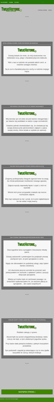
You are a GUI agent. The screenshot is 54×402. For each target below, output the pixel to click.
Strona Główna (42, 10)
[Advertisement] (27, 27)
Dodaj (50, 10)
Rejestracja (16, 2)
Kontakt (2, 397)
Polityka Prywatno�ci (12, 397)
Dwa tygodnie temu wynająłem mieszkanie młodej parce (27, 237)
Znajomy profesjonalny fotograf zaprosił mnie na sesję (27, 166)
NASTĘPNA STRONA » (27, 392)
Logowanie (11, 2)
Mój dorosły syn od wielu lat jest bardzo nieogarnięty (27, 106)
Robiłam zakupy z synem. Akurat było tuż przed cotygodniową (27, 320)
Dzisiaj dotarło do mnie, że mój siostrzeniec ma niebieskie (20, 43)
